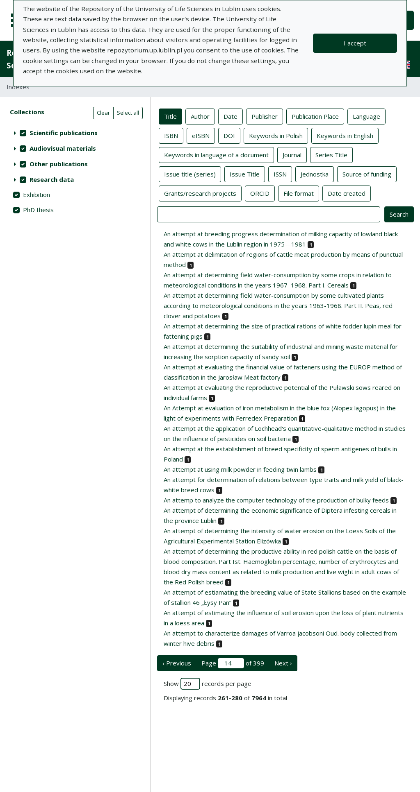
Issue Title (245, 173)
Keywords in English (345, 135)
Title (170, 115)
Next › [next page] (283, 663)
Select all (128, 112)
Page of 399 (232, 663)
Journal (292, 154)
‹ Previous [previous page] (176, 663)
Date (230, 115)
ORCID (259, 192)
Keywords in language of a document (216, 154)
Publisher (264, 115)
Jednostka (315, 173)
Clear (103, 112)
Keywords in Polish (276, 135)
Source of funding (366, 173)
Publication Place (315, 115)
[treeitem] (75, 133)
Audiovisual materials (63, 148)
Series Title (331, 154)
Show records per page (207, 684)
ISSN (280, 173)
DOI (229, 135)
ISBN (171, 135)
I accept (355, 43)
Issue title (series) (190, 173)
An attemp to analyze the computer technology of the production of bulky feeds (276, 500)
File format (298, 192)
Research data (52, 179)
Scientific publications (64, 133)
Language (366, 115)
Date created (346, 192)
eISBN (201, 135)
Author (200, 115)
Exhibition (36, 194)
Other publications (59, 164)
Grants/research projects (200, 192)
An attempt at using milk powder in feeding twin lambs (240, 469)
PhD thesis (38, 210)
